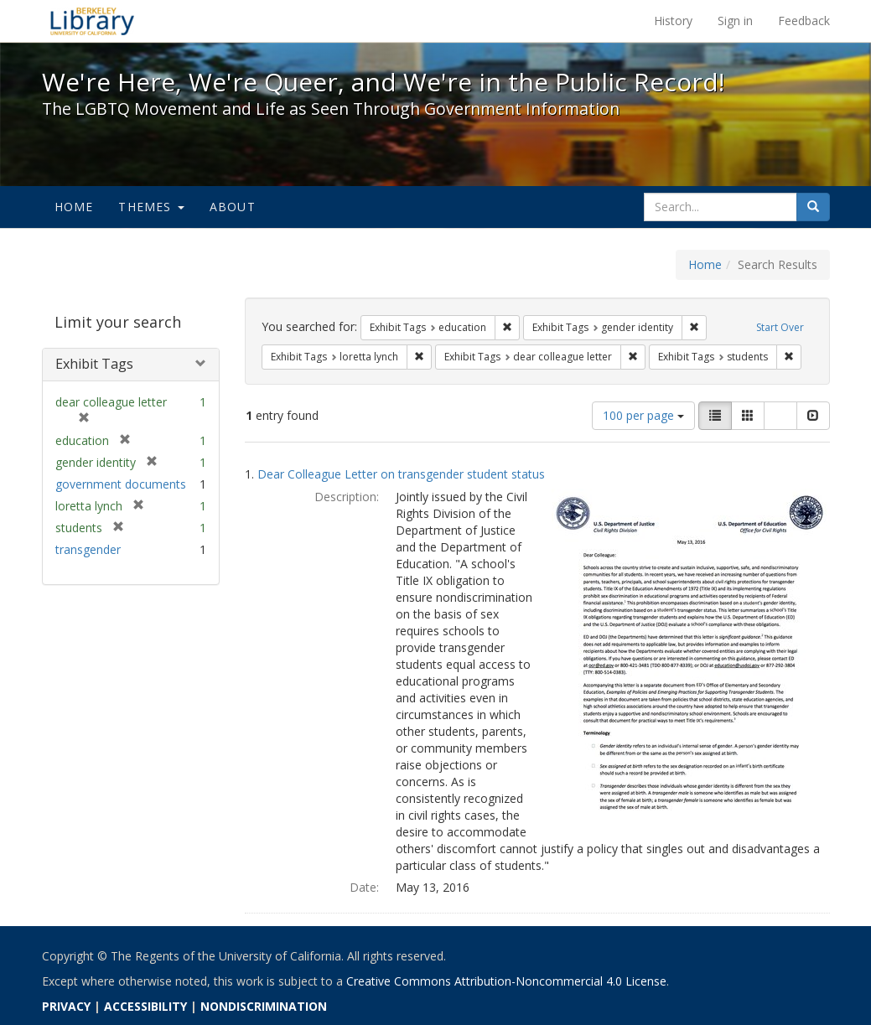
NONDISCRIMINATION (263, 1006)
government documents (120, 484)
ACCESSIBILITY (145, 1006)
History (673, 20)
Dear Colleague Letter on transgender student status (401, 474)
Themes (151, 207)
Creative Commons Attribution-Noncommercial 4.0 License (506, 981)
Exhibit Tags (94, 364)
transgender (88, 549)
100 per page (643, 415)
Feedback (804, 20)
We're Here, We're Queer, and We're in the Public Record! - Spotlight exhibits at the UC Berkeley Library (92, 21)
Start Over (780, 327)
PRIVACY (66, 1006)
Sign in (735, 20)
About (233, 207)
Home (74, 207)
